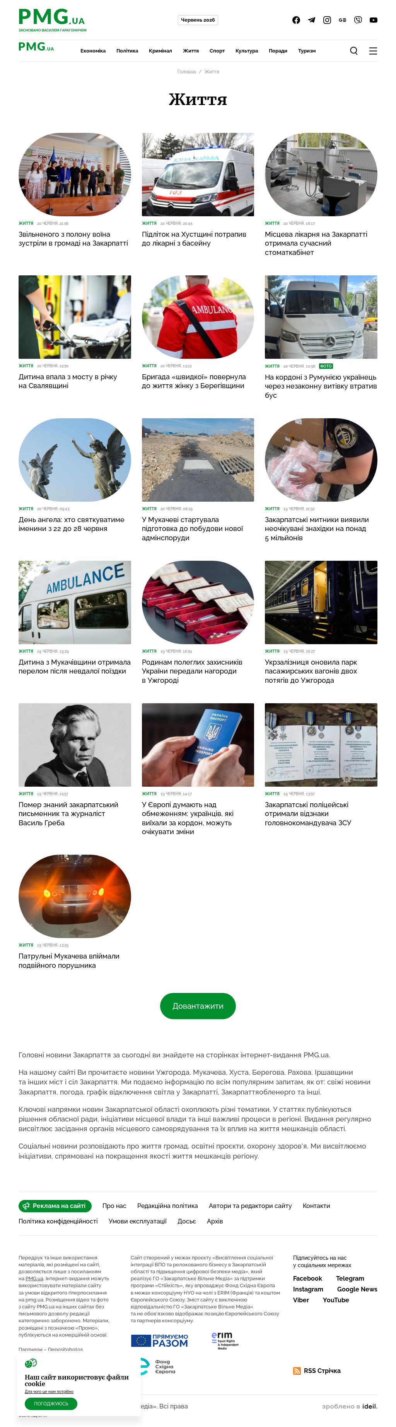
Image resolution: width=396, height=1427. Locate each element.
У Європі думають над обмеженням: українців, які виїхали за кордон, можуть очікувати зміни (188, 818)
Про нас (114, 1206)
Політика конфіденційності (58, 1221)
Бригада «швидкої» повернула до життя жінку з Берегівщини (194, 381)
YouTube (336, 1300)
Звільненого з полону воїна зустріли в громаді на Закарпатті (73, 238)
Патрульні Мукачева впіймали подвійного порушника (69, 960)
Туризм (307, 51)
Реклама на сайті (53, 1206)
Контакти (316, 1206)
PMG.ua (34, 1278)
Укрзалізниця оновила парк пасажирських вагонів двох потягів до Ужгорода (311, 671)
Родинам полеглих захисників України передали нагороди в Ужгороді (192, 671)
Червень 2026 (198, 20)
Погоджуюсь (51, 1404)
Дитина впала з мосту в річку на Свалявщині (68, 381)
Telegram (350, 1278)
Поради (278, 51)
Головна (187, 72)
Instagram (308, 1289)
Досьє (187, 1221)
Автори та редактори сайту (250, 1206)
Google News (357, 1289)
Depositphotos (65, 1349)
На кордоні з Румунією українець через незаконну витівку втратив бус (321, 386)
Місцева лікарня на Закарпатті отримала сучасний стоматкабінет (316, 243)
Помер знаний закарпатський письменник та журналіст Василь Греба (68, 814)
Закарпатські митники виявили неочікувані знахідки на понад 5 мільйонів (317, 529)
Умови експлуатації (138, 1221)
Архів (215, 1221)
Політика (127, 51)
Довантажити (198, 1006)
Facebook (307, 1278)
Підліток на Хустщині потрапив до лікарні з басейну (194, 238)
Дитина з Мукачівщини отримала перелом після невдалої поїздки (75, 666)
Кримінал (160, 51)
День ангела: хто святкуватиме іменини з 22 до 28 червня (72, 524)
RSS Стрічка (317, 1371)
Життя (191, 51)
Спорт (217, 51)
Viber (301, 1300)
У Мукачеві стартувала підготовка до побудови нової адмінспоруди (192, 529)
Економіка (93, 51)
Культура (247, 51)
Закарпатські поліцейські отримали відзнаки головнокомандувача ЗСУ (308, 814)
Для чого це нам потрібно (49, 1392)
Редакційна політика (167, 1206)
